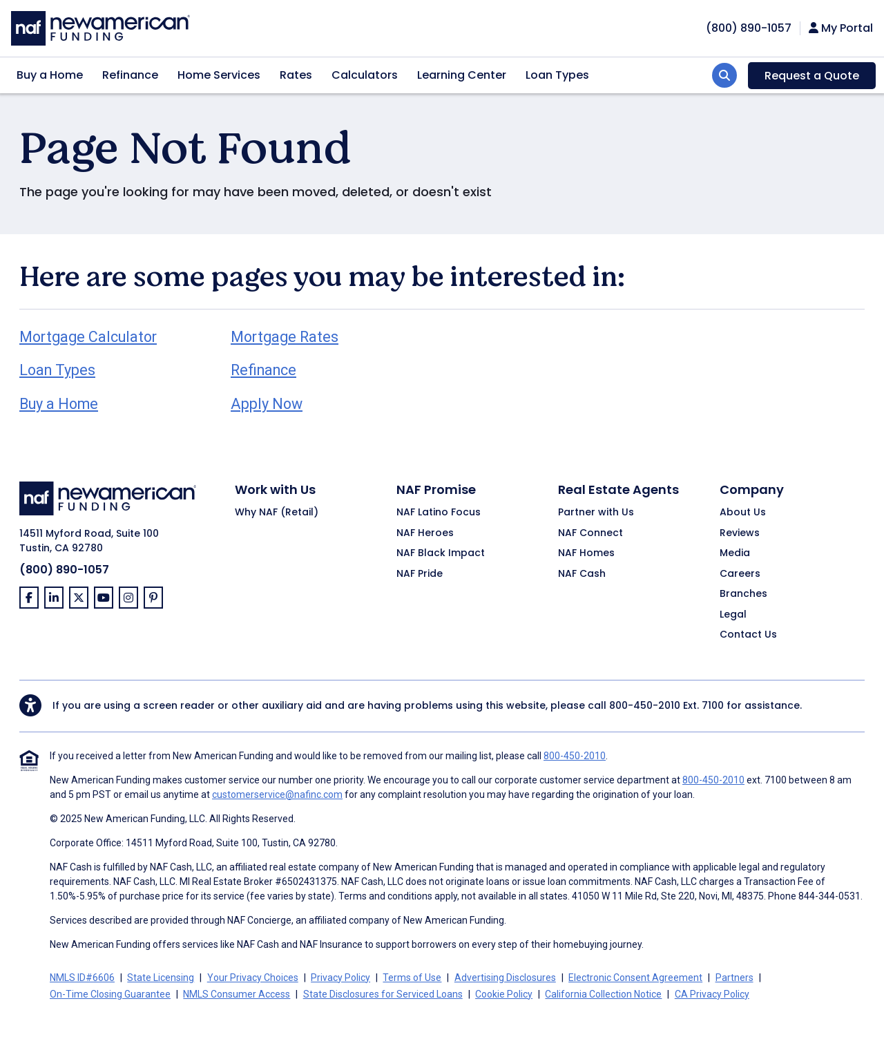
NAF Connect (590, 533)
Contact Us (748, 635)
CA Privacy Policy (712, 994)
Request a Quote (812, 76)
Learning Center (461, 75)
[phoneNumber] (748, 28)
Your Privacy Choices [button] (252, 977)
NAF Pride (419, 574)
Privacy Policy (340, 977)
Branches (743, 594)
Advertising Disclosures (505, 977)
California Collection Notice (603, 994)
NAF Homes (586, 553)
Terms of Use (412, 977)
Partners (734, 977)
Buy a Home (50, 75)
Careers (740, 574)
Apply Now (266, 403)
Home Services (218, 75)
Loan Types (557, 75)
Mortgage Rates (284, 336)
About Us (743, 512)
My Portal (841, 28)
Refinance (130, 75)
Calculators (365, 75)
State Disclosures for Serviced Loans (383, 994)
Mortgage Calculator (88, 336)
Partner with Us (596, 512)
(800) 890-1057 (64, 570)
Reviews (740, 533)
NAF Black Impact (440, 553)
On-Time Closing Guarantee (110, 994)
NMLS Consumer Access (236, 994)
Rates (296, 75)
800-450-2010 (644, 705)
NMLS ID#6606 (82, 977)
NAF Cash (582, 574)
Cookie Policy (503, 994)
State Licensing (160, 977)
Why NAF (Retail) (276, 512)
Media (735, 553)
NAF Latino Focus (438, 512)
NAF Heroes (425, 533)
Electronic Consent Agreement (635, 977)
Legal (733, 615)
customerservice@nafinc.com (277, 794)
